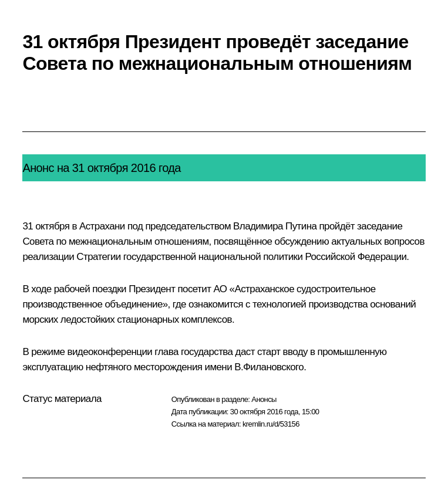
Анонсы (264, 399)
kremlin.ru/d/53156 (270, 424)
